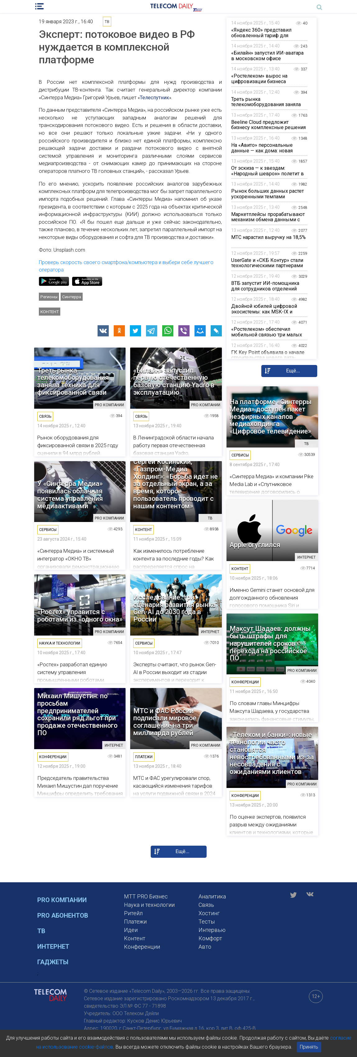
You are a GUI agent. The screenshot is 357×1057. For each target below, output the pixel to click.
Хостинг (209, 913)
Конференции (142, 946)
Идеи (131, 930)
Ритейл (133, 913)
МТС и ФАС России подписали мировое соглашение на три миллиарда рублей (164, 722)
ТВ (41, 931)
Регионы (48, 296)
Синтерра (71, 296)
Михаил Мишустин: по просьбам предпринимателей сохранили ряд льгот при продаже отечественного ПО (77, 714)
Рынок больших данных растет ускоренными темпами (267, 194)
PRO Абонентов (62, 915)
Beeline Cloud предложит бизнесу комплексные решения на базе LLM (268, 127)
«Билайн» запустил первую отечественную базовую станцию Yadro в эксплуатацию (173, 381)
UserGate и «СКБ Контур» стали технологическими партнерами (267, 263)
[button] (103, 330)
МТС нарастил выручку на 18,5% (268, 237)
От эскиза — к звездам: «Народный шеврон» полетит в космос (267, 173)
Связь (206, 905)
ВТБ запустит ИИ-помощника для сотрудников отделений (265, 286)
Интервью (212, 930)
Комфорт (210, 938)
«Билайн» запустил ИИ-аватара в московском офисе (267, 55)
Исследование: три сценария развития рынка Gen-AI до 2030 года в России (174, 608)
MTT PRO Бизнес (146, 896)
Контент (49, 311)
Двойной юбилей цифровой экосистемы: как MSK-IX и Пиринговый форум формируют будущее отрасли (269, 314)
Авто (205, 946)
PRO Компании (62, 900)
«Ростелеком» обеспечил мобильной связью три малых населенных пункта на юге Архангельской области (266, 337)
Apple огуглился (255, 545)
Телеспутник (154, 98)
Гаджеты (52, 962)
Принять (309, 1047)
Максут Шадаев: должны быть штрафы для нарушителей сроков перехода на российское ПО (270, 643)
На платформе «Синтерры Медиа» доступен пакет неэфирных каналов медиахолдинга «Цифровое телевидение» (271, 416)
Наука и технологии (149, 905)
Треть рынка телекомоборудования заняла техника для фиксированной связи (266, 107)
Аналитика (212, 896)
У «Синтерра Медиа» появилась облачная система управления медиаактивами (70, 495)
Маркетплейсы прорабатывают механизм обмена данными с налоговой (268, 219)
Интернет (53, 946)
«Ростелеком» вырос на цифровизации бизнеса (259, 78)
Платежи (135, 921)
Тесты (207, 921)
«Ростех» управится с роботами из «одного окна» (79, 615)
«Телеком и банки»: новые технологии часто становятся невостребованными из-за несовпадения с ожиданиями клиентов (272, 753)
